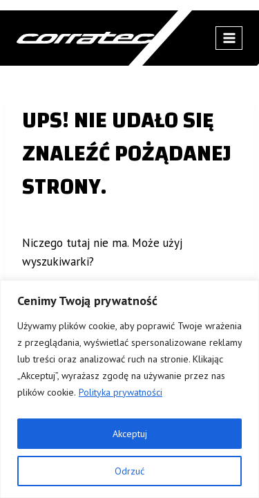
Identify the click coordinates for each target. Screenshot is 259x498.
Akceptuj (130, 433)
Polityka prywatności (120, 392)
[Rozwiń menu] (228, 37)
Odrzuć (129, 471)
